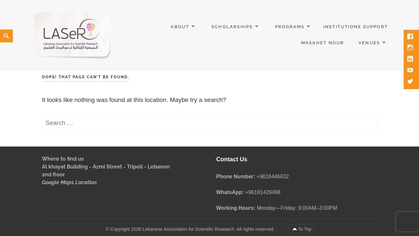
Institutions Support (355, 26)
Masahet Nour (322, 42)
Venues (369, 42)
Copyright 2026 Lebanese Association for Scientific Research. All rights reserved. (193, 229)
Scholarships (232, 26)
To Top (305, 229)
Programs (290, 26)
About (180, 26)
